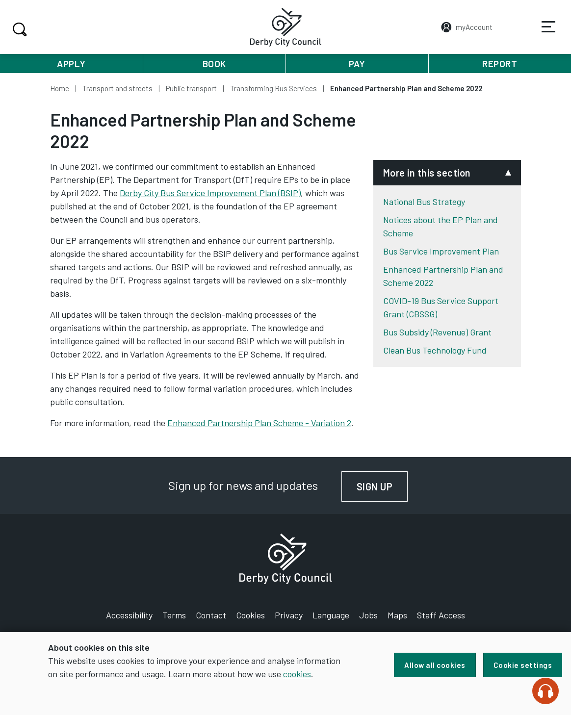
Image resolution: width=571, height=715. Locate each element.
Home (59, 88)
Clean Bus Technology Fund (435, 350)
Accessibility (129, 615)
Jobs (368, 615)
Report (499, 63)
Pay (357, 63)
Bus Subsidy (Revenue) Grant (437, 332)
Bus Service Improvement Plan (441, 251)
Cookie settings (522, 665)
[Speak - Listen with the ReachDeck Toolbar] (545, 691)
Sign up (382, 486)
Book (214, 63)
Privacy (289, 615)
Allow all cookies (435, 665)
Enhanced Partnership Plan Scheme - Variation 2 (259, 422)
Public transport (191, 88)
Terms (174, 615)
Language (330, 615)
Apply (71, 63)
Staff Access (441, 615)
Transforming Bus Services (273, 88)
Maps (397, 615)
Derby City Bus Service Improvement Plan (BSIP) (210, 192)
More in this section (427, 173)
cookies (297, 673)
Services (542, 34)
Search (18, 29)
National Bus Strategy (424, 201)
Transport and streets (117, 88)
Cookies (250, 615)
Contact (211, 615)
